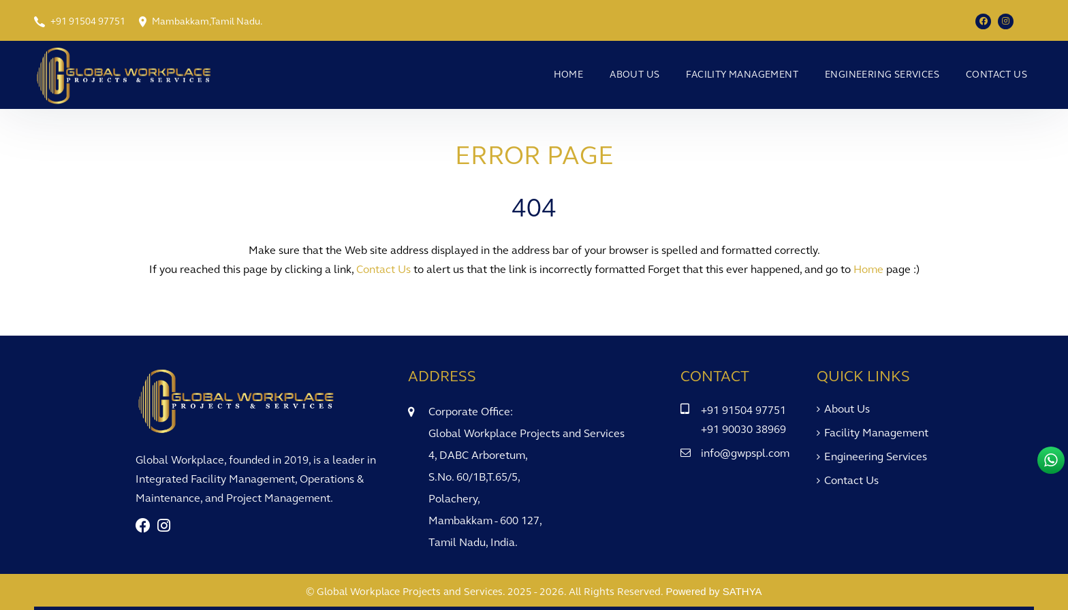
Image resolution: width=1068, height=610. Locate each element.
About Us (634, 74)
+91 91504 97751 (87, 21)
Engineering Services (882, 74)
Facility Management (742, 74)
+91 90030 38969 (743, 429)
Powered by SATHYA (713, 591)
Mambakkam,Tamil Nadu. (207, 21)
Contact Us (996, 74)
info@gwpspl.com (745, 453)
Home (569, 74)
